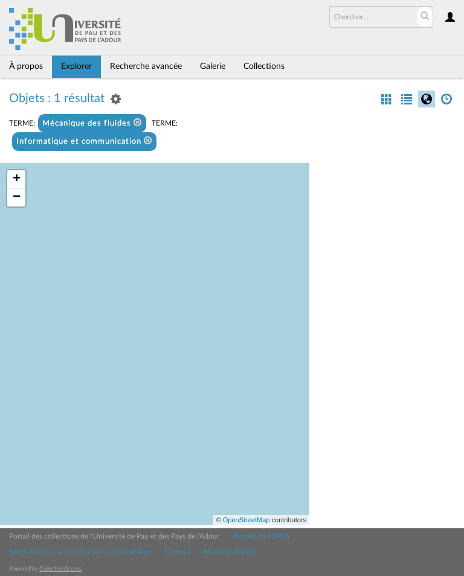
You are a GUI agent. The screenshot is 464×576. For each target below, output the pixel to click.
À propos (26, 66)
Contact (177, 551)
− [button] (17, 197)
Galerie (212, 66)
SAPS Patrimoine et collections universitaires (79, 551)
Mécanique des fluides (92, 122)
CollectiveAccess (60, 569)
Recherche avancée (146, 66)
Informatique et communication (84, 141)
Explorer (76, 66)
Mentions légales (230, 551)
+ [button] (17, 179)
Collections (264, 66)
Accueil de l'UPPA (261, 536)
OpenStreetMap (246, 519)
